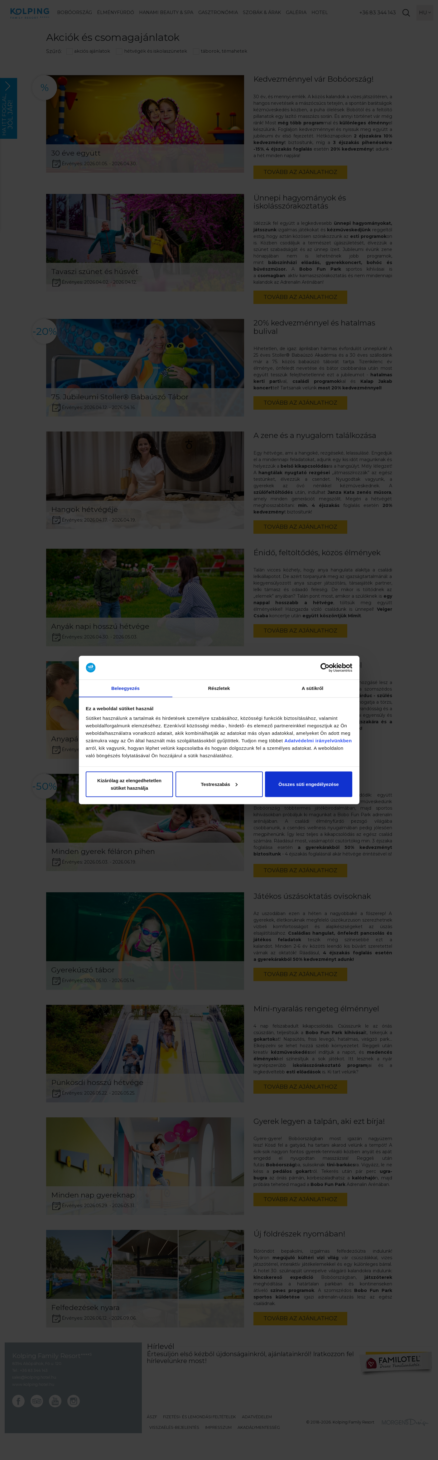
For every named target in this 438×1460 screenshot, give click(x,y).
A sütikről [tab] (313, 688)
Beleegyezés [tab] (125, 688)
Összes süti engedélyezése (308, 784)
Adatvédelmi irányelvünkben (318, 740)
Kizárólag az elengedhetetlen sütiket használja (129, 784)
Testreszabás (219, 784)
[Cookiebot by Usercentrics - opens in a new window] (325, 667)
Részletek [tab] (219, 688)
